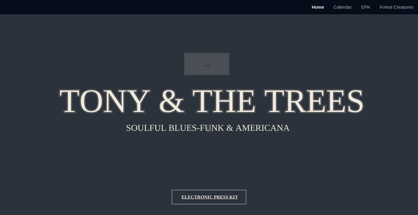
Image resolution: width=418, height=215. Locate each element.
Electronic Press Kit (209, 197)
